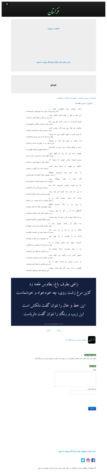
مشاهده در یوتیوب (53, 28)
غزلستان (93, 98)
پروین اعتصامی (83, 98)
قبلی (58, 330)
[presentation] (78, 399)
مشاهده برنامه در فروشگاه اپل (76, 340)
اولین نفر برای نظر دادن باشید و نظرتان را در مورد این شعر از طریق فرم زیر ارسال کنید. (65, 358)
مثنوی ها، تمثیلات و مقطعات (66, 98)
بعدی (48, 330)
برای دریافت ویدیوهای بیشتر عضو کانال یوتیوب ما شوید (77, 451)
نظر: (94, 370)
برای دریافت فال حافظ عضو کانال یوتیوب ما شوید (53, 62)
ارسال (92, 408)
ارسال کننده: (91, 389)
